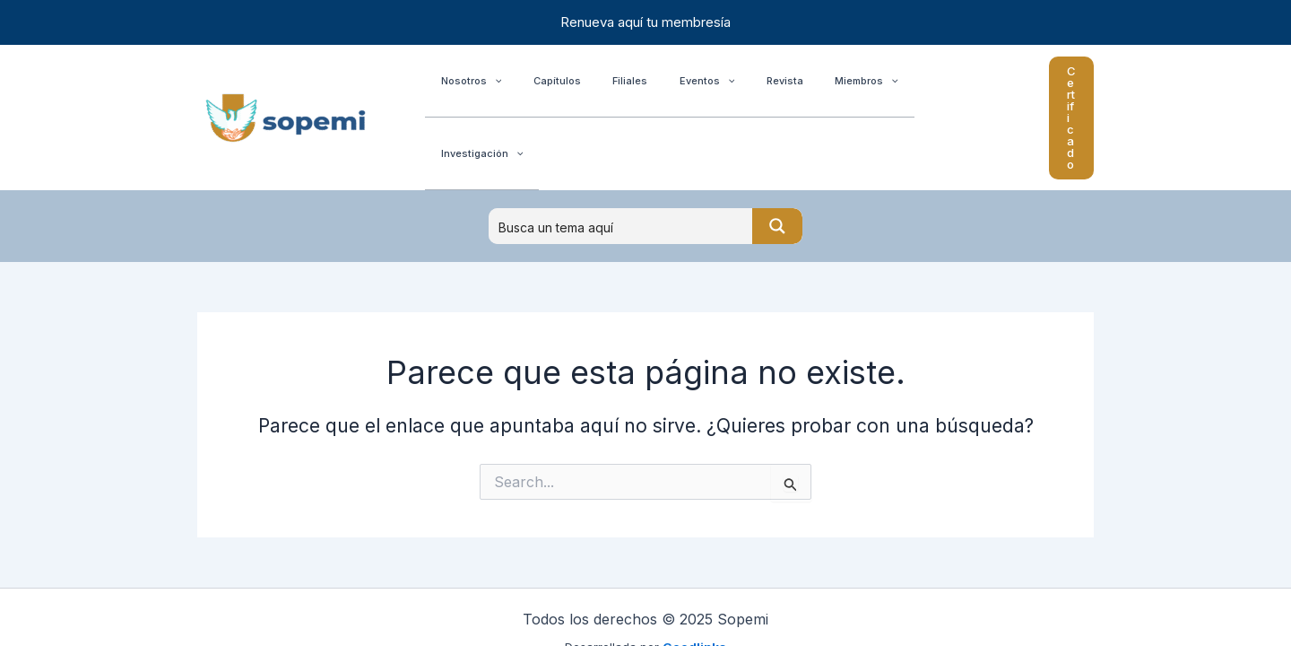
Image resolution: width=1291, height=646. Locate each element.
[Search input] (621, 166)
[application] (488, 87)
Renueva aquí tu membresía (645, 22)
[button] (1044, 87)
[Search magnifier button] (777, 166)
